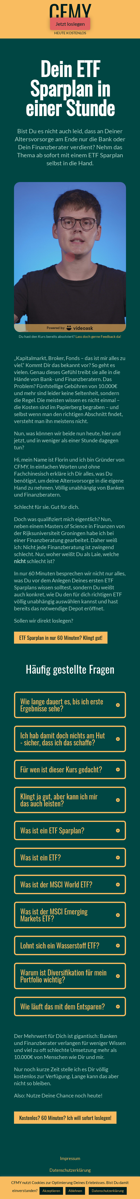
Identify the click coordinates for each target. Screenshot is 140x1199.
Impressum (70, 1158)
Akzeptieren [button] (51, 1191)
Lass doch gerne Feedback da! (98, 336)
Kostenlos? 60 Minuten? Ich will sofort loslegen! (65, 1117)
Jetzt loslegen (70, 24)
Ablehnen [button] (75, 1191)
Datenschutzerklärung (108, 1191)
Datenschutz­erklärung (70, 1170)
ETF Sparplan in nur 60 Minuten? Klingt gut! (60, 637)
